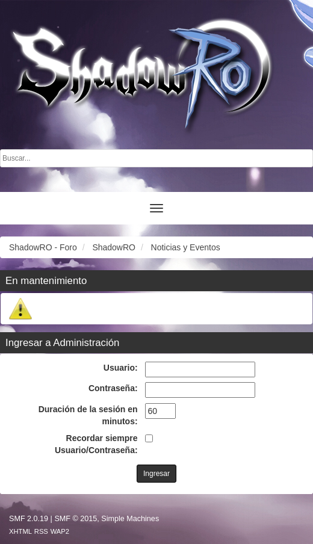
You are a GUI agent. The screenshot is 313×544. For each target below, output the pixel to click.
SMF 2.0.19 (28, 519)
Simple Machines (130, 519)
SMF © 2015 (75, 519)
